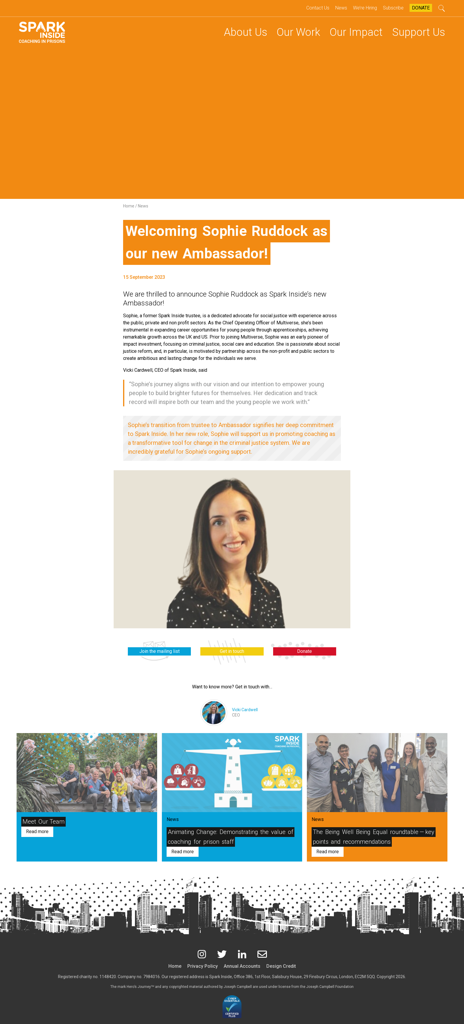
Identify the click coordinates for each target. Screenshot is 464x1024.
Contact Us (317, 8)
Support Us (418, 32)
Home (129, 206)
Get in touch (232, 651)
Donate (421, 8)
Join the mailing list (159, 651)
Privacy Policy (202, 966)
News (341, 8)
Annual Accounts (242, 966)
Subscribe (393, 8)
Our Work (298, 32)
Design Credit (281, 966)
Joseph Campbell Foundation (330, 987)
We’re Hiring (365, 8)
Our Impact (356, 32)
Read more (37, 831)
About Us (245, 32)
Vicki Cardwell (245, 709)
